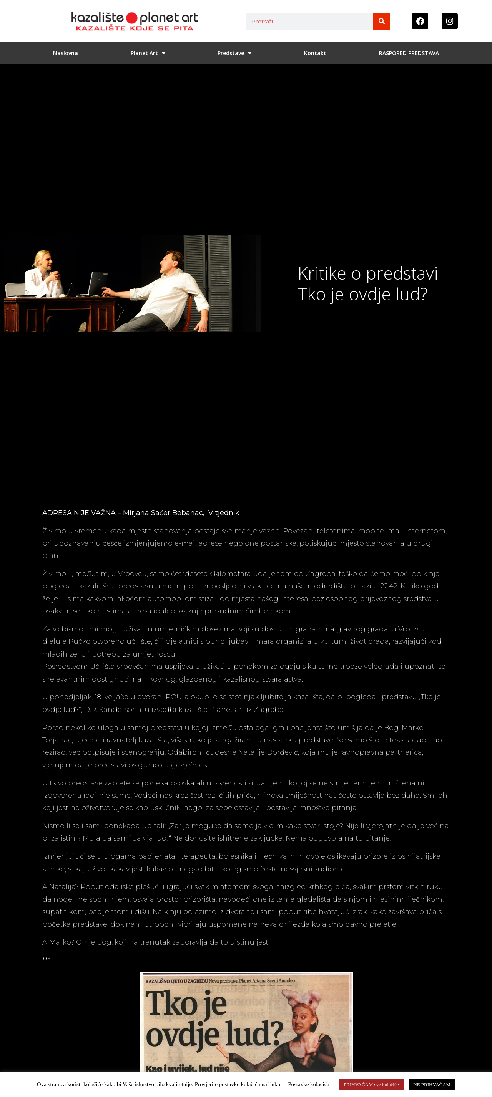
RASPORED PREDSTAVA (409, 53)
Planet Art (148, 53)
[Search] (381, 21)
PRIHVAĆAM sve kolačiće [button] (371, 1084)
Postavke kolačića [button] (308, 1084)
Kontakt (315, 53)
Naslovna (65, 53)
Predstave (234, 53)
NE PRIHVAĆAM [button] (431, 1084)
